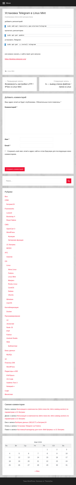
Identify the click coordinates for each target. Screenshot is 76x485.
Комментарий (11, 107)
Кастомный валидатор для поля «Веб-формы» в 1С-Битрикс (40, 430)
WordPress (10, 232)
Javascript (10, 324)
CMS (7, 225)
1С (6, 359)
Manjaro (11, 280)
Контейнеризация (12, 307)
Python (9, 335)
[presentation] (20, 162)
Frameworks (9, 209)
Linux (8, 265)
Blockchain (9, 394)
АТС (6, 253)
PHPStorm (10, 375)
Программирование (12, 316)
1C (7, 320)
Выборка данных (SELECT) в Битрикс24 (30, 422)
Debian (10, 291)
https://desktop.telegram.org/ (15, 59)
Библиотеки (12, 346)
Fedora (10, 273)
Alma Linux (12, 269)
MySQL (9, 355)
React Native (11, 220)
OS (6, 261)
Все (6, 196)
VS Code (9, 379)
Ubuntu (11, 295)
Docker (9, 312)
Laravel (9, 213)
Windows (9, 299)
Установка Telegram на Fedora (29, 426)
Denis (31, 17)
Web (8, 342)
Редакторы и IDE (11, 371)
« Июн (37, 471)
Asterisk (9, 257)
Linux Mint (11, 71)
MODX (8, 248)
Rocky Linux (12, 284)
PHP (8, 331)
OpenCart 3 (10, 229)
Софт (7, 391)
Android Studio (12, 338)
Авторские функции (15, 240)
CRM (7, 200)
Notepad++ (10, 386)
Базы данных (10, 351)
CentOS (11, 288)
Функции (11, 236)
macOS (9, 303)
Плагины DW (10, 363)
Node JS (9, 327)
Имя (7, 139)
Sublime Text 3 (11, 383)
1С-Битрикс (10, 245)
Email (7, 145)
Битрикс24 (10, 204)
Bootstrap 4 (10, 217)
